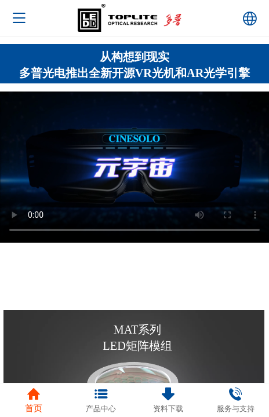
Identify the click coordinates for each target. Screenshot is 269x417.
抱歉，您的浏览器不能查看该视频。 (134, 167)
